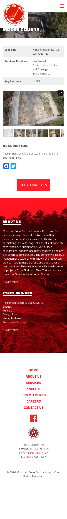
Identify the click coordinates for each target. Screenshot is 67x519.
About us (33, 376)
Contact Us (33, 407)
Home (33, 370)
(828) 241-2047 (38, 453)
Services (33, 382)
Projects (33, 389)
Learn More (10, 282)
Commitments (33, 395)
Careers (33, 401)
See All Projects (33, 185)
